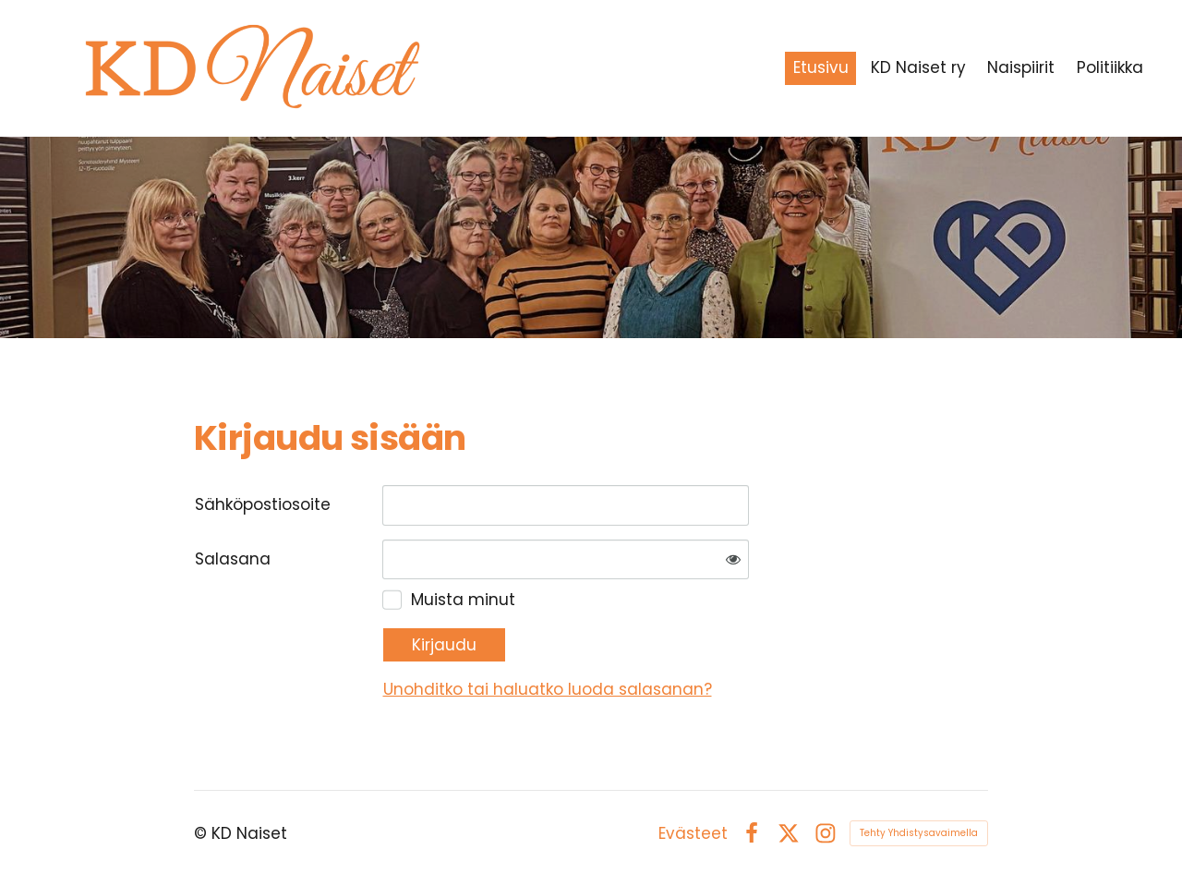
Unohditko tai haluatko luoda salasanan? (547, 689)
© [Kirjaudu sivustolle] (202, 833)
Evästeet (693, 834)
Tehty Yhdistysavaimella (919, 833)
